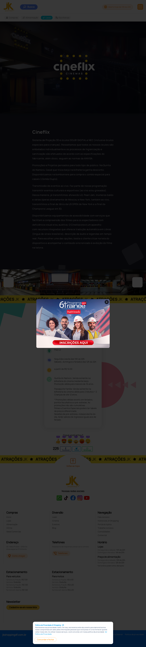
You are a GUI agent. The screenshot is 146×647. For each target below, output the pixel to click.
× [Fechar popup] (106, 302)
